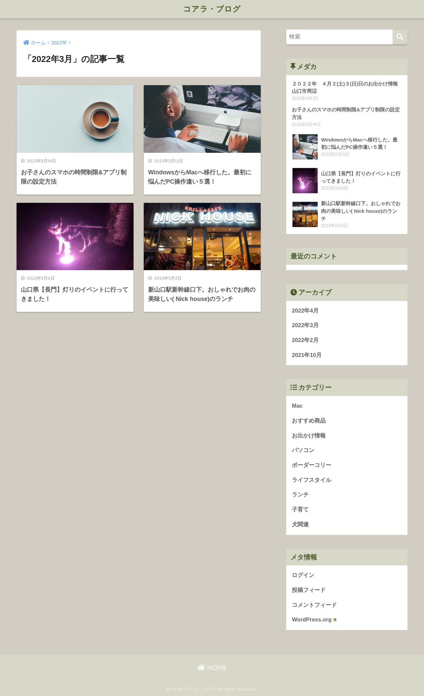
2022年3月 (305, 325)
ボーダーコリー (311, 465)
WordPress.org (314, 619)
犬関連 (300, 524)
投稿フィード (309, 590)
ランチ (300, 495)
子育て (300, 509)
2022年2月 (305, 340)
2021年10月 (307, 355)
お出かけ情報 (309, 436)
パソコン (306, 450)
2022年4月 (305, 311)
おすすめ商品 (309, 421)
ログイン (303, 575)
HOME (212, 668)
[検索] (400, 36)
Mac (297, 406)
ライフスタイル (311, 480)
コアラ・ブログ (212, 9)
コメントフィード (314, 605)
